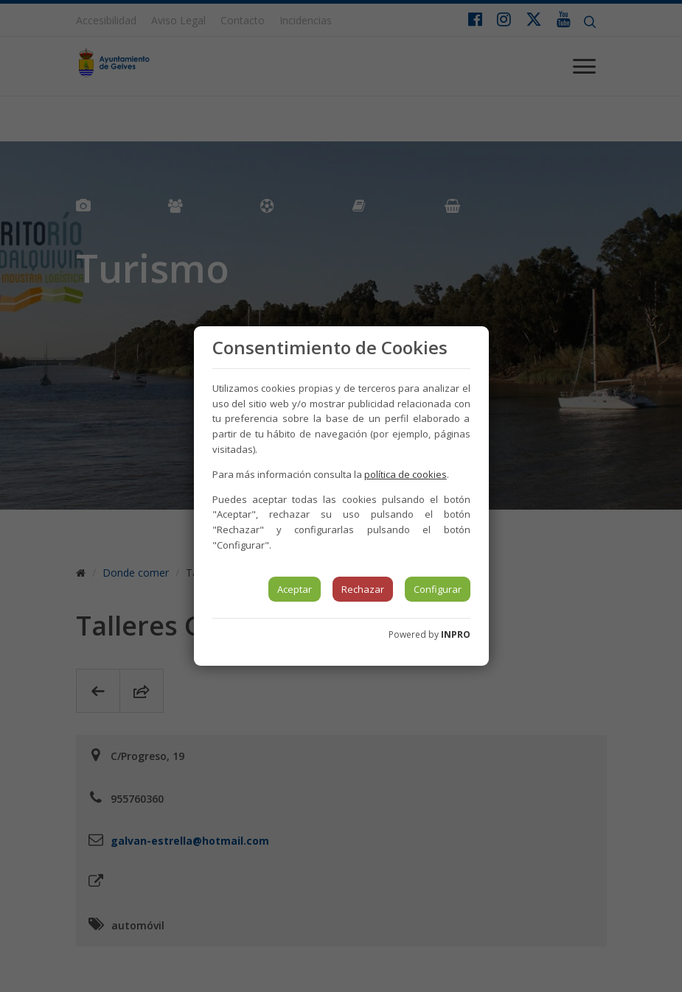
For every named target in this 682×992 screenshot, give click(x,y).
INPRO (455, 634)
